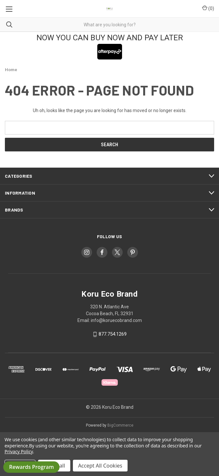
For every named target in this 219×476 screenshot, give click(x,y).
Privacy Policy (19, 451)
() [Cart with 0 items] (208, 8)
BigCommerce (120, 425)
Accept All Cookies (100, 465)
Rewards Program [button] (31, 466)
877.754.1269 (113, 334)
